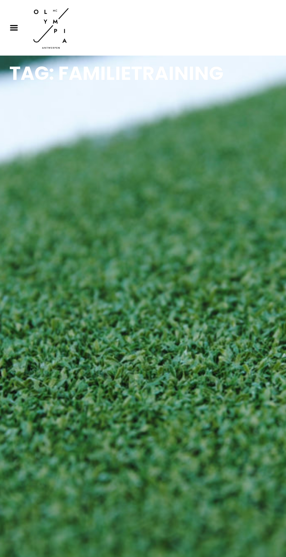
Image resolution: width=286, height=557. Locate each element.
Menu (16, 27)
